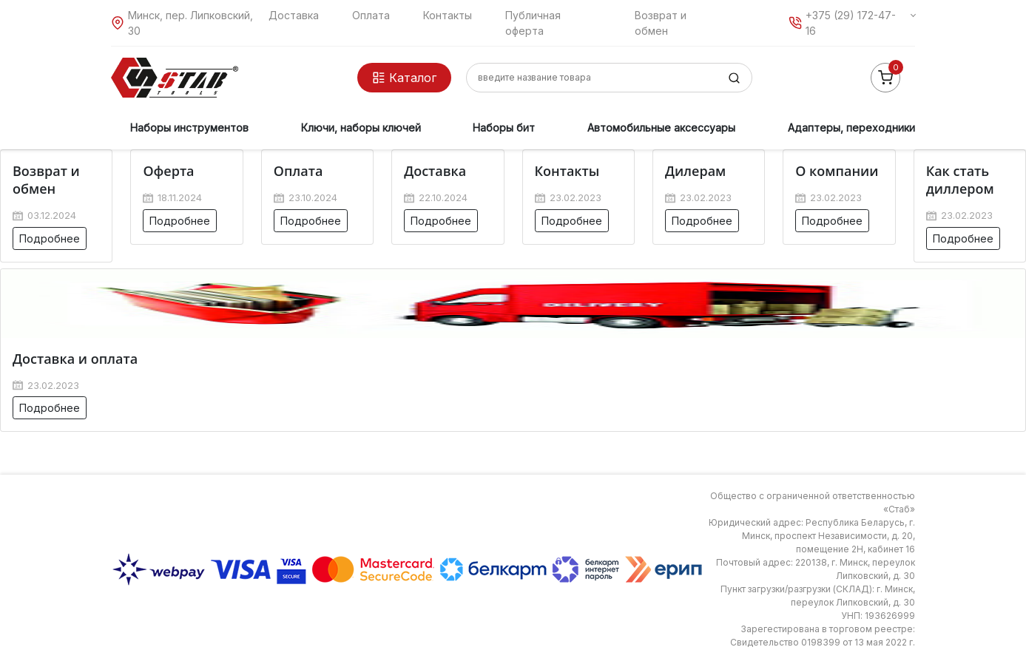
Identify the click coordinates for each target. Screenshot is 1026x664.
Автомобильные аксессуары (661, 127)
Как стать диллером (960, 179)
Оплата (371, 15)
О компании (836, 171)
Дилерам (695, 171)
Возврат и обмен (46, 179)
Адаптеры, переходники (851, 127)
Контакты (447, 15)
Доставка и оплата (75, 358)
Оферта (168, 171)
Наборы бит (504, 127)
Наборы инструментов (189, 127)
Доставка (294, 15)
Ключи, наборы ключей (361, 127)
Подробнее (49, 238)
